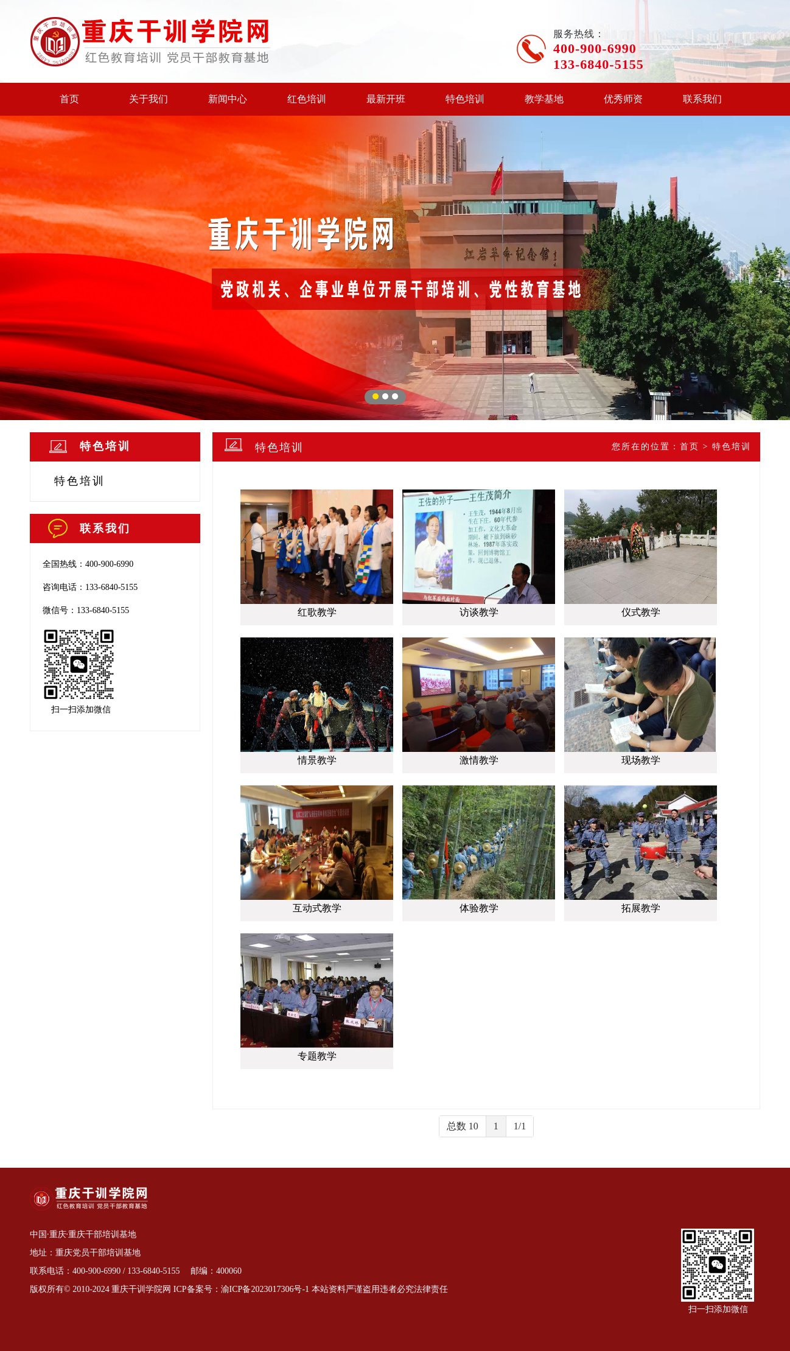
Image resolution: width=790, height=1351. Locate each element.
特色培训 (465, 99)
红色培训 (306, 99)
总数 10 (462, 1126)
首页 (69, 99)
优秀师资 (623, 99)
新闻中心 (227, 99)
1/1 (520, 1126)
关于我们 (148, 99)
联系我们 (702, 99)
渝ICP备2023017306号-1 (265, 1289)
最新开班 (385, 99)
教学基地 (544, 99)
